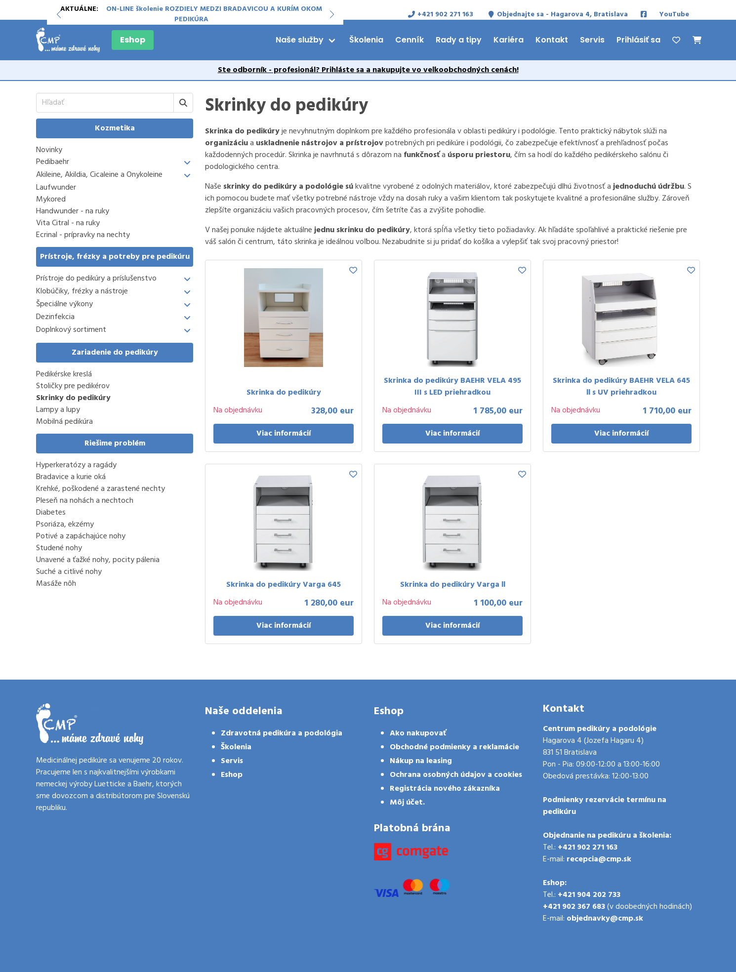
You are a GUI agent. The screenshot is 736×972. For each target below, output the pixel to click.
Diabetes (51, 513)
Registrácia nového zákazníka (445, 788)
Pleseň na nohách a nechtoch (84, 501)
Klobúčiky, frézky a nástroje (82, 291)
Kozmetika (115, 128)
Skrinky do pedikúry (73, 398)
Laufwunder (56, 188)
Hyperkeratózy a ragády (76, 465)
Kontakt (551, 39)
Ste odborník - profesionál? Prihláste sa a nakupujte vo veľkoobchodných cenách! (368, 70)
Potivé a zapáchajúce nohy (80, 536)
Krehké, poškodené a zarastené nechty (100, 489)
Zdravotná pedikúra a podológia (281, 733)
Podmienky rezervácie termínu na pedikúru (604, 806)
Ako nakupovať (418, 733)
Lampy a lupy (58, 410)
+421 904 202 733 (589, 895)
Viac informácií (283, 433)
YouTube (674, 14)
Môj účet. (407, 802)
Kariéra (508, 39)
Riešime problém (114, 443)
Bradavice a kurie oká (71, 477)
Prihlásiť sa (638, 39)
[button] (58, 14)
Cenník (409, 39)
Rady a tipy (459, 39)
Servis (592, 39)
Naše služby (300, 39)
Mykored (51, 199)
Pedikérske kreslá (64, 374)
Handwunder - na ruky (72, 211)
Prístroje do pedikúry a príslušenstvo (96, 279)
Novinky (49, 150)
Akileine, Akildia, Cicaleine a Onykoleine (99, 175)
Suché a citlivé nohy (69, 572)
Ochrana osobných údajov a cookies (456, 775)
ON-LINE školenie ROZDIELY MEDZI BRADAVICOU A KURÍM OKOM (214, 9)
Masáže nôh (56, 584)
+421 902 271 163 (587, 847)
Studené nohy (59, 548)
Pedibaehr (52, 162)
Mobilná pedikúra (64, 422)
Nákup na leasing (421, 761)
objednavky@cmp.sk (605, 918)
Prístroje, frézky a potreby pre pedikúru (115, 256)
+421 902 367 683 (574, 906)
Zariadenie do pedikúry (115, 352)
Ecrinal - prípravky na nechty (83, 235)
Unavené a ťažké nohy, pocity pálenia (98, 560)
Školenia (366, 39)
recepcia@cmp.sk (599, 859)
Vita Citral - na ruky (68, 223)
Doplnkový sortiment (71, 330)
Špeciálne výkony (64, 304)
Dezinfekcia (55, 317)
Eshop (132, 39)
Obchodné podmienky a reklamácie (454, 747)
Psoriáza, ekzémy (65, 524)
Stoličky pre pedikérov (73, 386)
